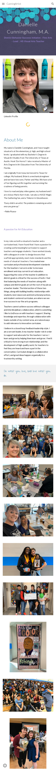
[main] (28, 31)
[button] (3, 4)
